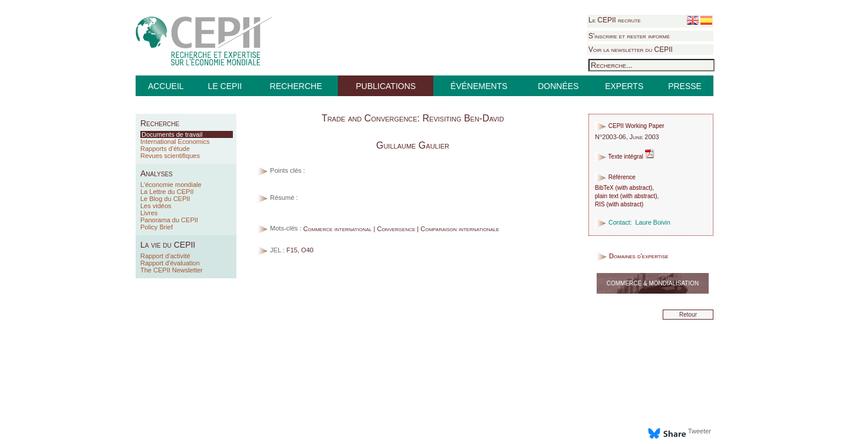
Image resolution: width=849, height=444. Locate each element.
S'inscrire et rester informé (629, 36)
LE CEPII (225, 86)
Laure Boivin (653, 222)
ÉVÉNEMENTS (478, 86)
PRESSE (685, 86)
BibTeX (604, 188)
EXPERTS (624, 86)
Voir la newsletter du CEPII (630, 49)
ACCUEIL (166, 86)
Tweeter (699, 431)
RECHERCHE (296, 86)
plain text (606, 196)
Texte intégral (624, 156)
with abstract (633, 188)
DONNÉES (558, 86)
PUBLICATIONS (386, 86)
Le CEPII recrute (614, 20)
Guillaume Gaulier (412, 145)
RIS (600, 204)
